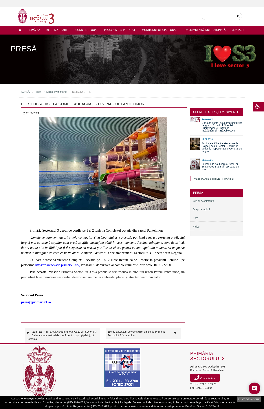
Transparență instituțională (204, 29)
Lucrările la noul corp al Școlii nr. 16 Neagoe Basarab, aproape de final (220, 167)
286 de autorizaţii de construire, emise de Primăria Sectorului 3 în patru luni (143, 333)
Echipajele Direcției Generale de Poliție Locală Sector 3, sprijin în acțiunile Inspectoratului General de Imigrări (222, 147)
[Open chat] (254, 388)
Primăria (34, 29)
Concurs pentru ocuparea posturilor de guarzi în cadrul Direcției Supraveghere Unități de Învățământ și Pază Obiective (222, 126)
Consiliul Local (86, 29)
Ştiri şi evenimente (56, 91)
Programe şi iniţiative (120, 29)
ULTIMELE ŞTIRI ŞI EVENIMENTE (216, 111)
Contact (238, 29)
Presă (38, 91)
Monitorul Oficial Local (159, 29)
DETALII (214, 406)
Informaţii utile (57, 29)
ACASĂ (25, 91)
